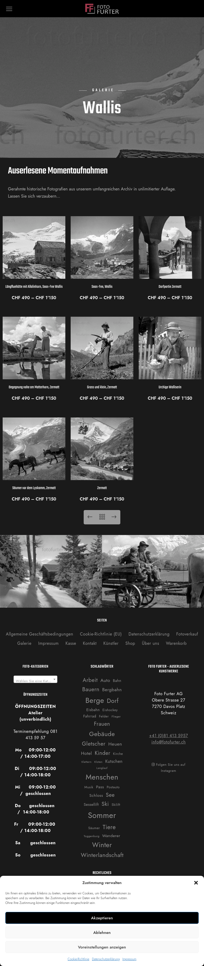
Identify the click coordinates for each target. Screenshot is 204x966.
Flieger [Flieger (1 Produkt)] (116, 717)
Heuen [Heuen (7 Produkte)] (115, 744)
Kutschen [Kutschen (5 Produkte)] (113, 761)
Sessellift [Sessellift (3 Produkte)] (91, 804)
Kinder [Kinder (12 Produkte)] (102, 753)
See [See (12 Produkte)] (110, 795)
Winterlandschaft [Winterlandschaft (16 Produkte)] (102, 855)
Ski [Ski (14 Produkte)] (105, 804)
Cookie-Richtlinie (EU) (101, 634)
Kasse (70, 643)
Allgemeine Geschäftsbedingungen (39, 634)
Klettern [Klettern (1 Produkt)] (87, 762)
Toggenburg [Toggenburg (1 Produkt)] (91, 836)
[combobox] (36, 679)
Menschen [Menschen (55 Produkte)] (102, 777)
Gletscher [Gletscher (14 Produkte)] (93, 744)
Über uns (150, 643)
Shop (130, 643)
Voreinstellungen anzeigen (102, 947)
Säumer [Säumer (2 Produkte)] (94, 827)
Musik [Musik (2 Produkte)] (89, 787)
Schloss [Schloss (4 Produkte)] (96, 795)
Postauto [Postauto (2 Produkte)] (113, 787)
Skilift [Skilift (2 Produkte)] (116, 804)
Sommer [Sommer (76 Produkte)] (102, 815)
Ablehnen (102, 932)
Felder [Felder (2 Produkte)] (104, 716)
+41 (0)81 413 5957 (168, 736)
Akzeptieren (102, 918)
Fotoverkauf (187, 634)
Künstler (111, 643)
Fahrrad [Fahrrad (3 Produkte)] (89, 716)
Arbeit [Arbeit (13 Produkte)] (90, 680)
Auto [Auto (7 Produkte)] (105, 680)
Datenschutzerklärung (106, 959)
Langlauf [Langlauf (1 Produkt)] (102, 768)
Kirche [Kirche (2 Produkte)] (118, 753)
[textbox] (35, 681)
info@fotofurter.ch (168, 742)
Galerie (24, 643)
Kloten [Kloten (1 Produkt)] (98, 762)
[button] (196, 882)
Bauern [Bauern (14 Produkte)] (91, 689)
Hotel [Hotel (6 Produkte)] (86, 753)
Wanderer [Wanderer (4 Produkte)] (111, 836)
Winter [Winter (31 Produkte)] (102, 845)
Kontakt (90, 643)
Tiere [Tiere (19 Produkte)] (109, 827)
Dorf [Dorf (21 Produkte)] (112, 701)
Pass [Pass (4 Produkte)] (100, 787)
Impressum (129, 959)
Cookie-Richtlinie (79, 959)
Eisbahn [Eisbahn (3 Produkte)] (93, 709)
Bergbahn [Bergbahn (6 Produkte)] (112, 689)
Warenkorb (176, 643)
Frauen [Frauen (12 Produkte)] (102, 724)
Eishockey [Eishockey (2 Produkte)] (110, 709)
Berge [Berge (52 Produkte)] (94, 700)
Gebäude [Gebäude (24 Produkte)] (102, 733)
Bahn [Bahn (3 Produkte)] (117, 680)
